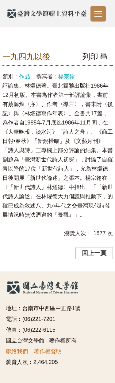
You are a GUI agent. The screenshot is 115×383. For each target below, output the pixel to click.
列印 (94, 56)
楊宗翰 (66, 76)
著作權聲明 (48, 351)
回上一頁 (94, 253)
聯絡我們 (17, 351)
